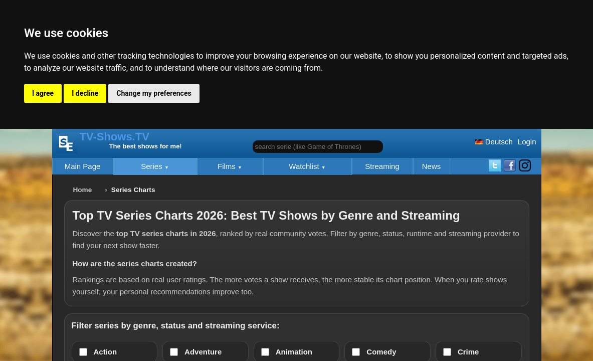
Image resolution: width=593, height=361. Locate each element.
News (431, 166)
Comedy (381, 351)
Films (228, 166)
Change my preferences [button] (153, 93)
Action (105, 351)
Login (527, 141)
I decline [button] (85, 93)
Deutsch (494, 141)
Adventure (203, 351)
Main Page (83, 166)
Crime (468, 351)
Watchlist (305, 166)
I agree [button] (43, 93)
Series (152, 166)
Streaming (382, 166)
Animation (294, 351)
